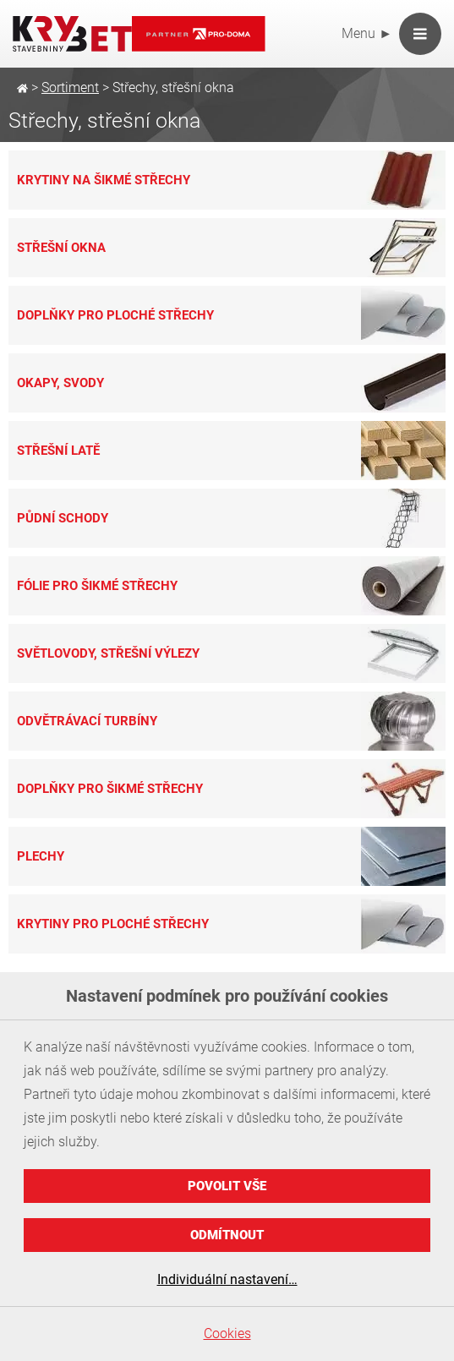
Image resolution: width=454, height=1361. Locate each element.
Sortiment (70, 87)
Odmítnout (227, 1235)
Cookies (227, 1333)
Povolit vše (227, 1186)
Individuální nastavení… (227, 1279)
